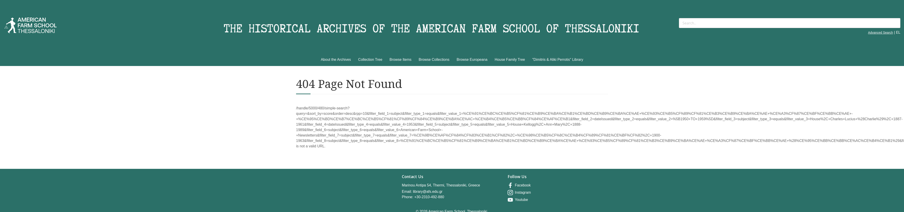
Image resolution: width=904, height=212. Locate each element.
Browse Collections (434, 59)
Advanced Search (880, 32)
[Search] (789, 23)
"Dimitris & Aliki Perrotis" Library (557, 59)
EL (898, 32)
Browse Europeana (472, 59)
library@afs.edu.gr (428, 191)
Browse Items (401, 59)
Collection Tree (370, 59)
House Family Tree (510, 59)
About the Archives (336, 59)
